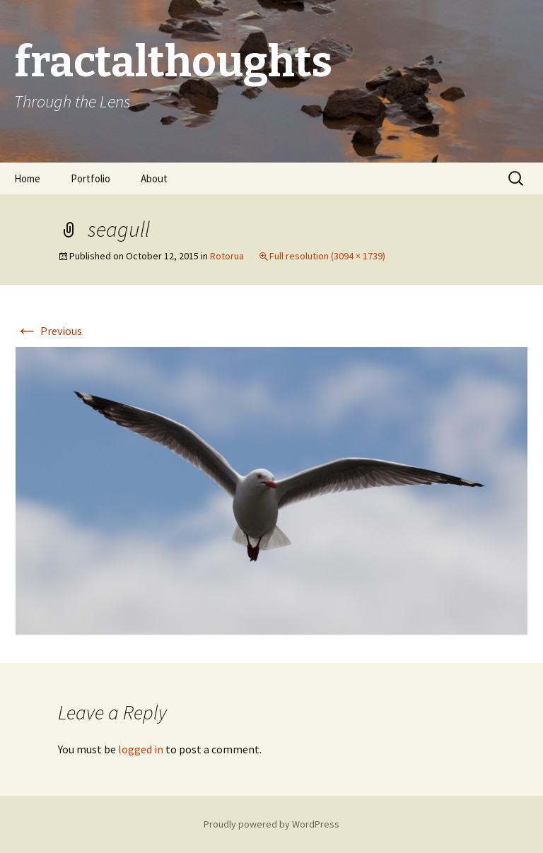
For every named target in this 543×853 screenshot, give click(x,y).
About (154, 178)
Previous (49, 331)
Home (27, 178)
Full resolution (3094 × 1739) (327, 255)
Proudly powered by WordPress (271, 824)
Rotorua (227, 255)
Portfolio (90, 178)
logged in (140, 749)
